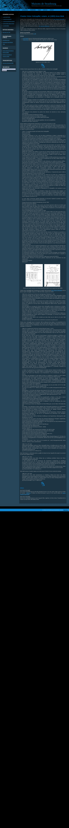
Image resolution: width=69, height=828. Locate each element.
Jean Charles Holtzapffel (58, 19)
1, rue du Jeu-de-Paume (7, 19)
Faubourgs (33, 10)
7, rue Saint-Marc (6, 25)
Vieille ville (17, 10)
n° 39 (34, 33)
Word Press (65, 510)
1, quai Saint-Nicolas (6, 17)
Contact (52, 10)
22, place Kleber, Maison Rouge (8, 23)
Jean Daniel (25, 38)
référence (28, 493)
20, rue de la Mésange (44, 26)
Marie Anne (25, 39)
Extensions (25, 10)
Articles (45, 10)
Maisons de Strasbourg (44, 3)
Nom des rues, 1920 (6, 32)
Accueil (3, 10)
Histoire (9, 10)
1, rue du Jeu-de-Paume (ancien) (9, 21)
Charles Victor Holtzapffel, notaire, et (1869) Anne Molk (42, 16)
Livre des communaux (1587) (8, 63)
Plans (39, 10)
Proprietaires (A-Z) (6, 40)
